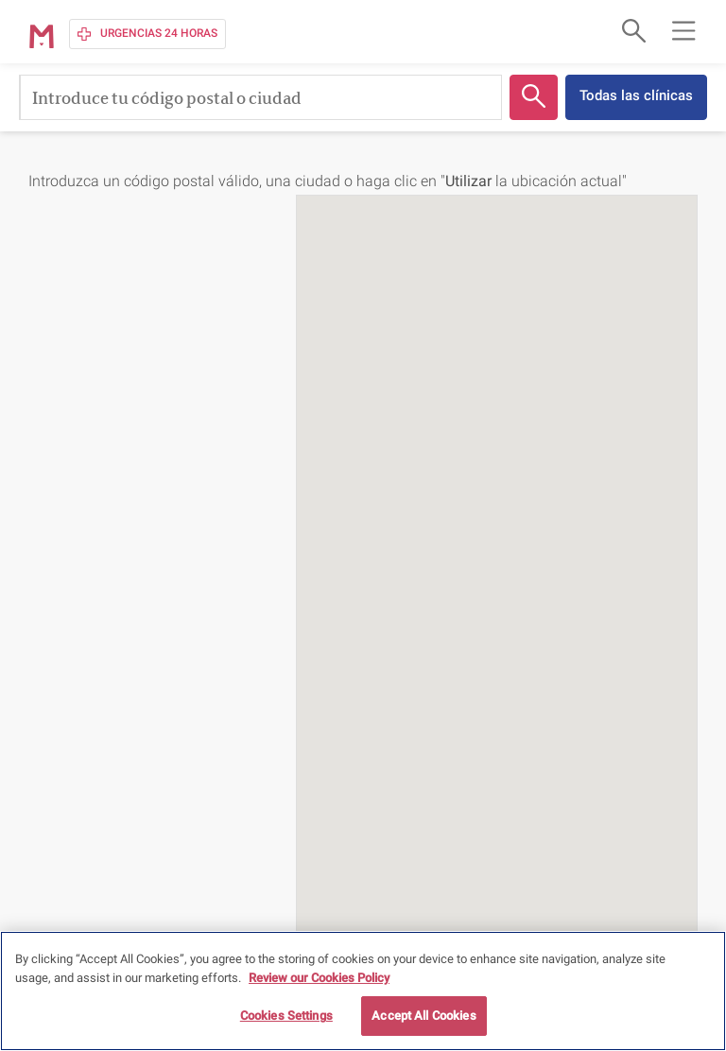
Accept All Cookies (423, 1015)
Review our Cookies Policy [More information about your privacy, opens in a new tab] (319, 978)
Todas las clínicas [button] (636, 95)
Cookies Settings (286, 1015)
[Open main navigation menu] (683, 30)
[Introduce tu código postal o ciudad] (260, 97)
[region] (363, 991)
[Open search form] (631, 30)
